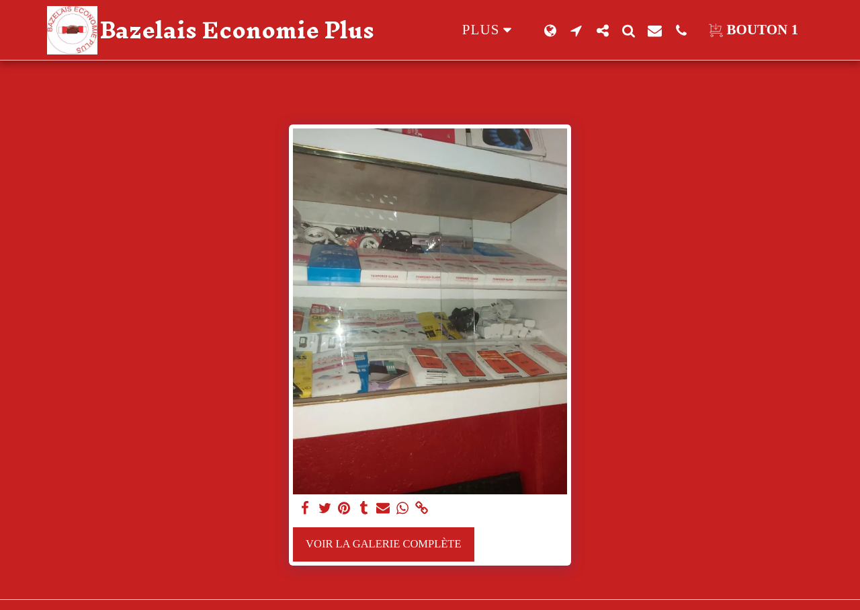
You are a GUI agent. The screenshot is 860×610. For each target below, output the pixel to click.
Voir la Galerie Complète (383, 543)
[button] (576, 30)
